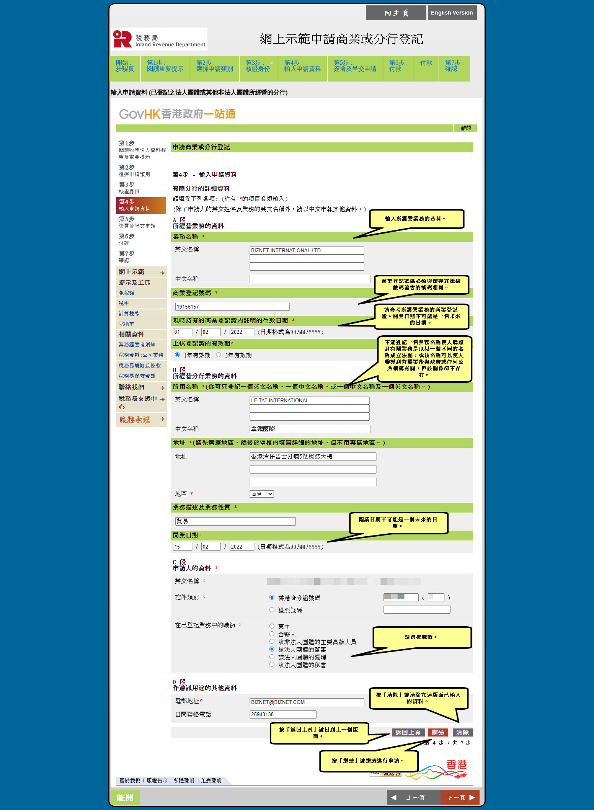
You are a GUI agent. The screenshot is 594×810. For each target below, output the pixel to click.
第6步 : (398, 68)
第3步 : (256, 68)
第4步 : (302, 68)
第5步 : (355, 68)
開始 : (125, 68)
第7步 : (454, 68)
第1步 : (165, 68)
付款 (426, 68)
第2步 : (214, 68)
